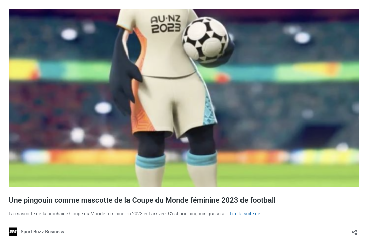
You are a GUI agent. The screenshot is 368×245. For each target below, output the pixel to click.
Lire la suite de (245, 213)
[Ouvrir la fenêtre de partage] (354, 230)
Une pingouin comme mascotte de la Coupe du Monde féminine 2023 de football (142, 200)
